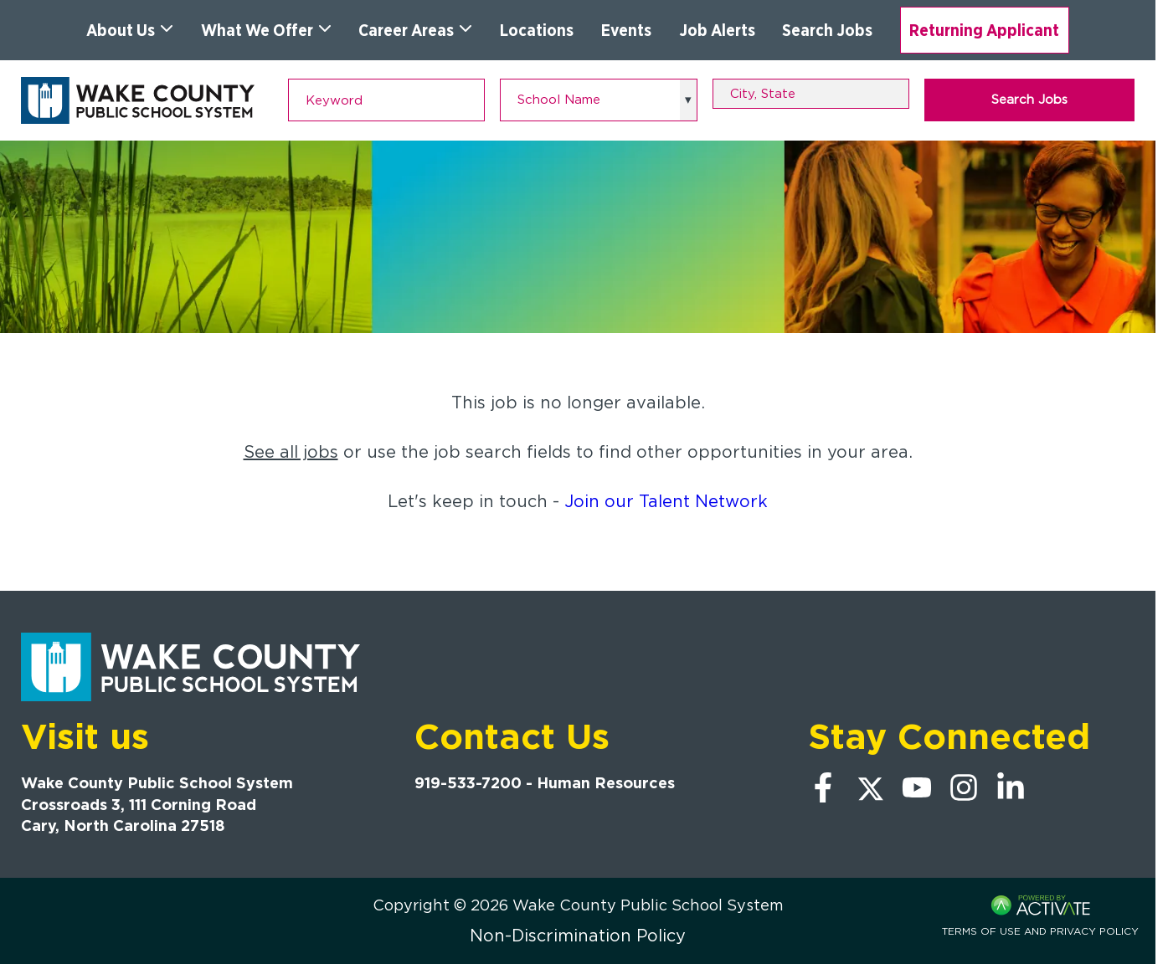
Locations (537, 30)
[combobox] (811, 94)
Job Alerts (717, 30)
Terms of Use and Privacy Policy (1040, 931)
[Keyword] (386, 100)
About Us (129, 30)
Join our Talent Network (666, 501)
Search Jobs (827, 30)
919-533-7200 (468, 783)
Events (626, 30)
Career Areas (415, 30)
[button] (899, 94)
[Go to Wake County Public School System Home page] (138, 100)
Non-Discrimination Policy (578, 936)
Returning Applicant (984, 30)
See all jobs (291, 452)
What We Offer (266, 30)
